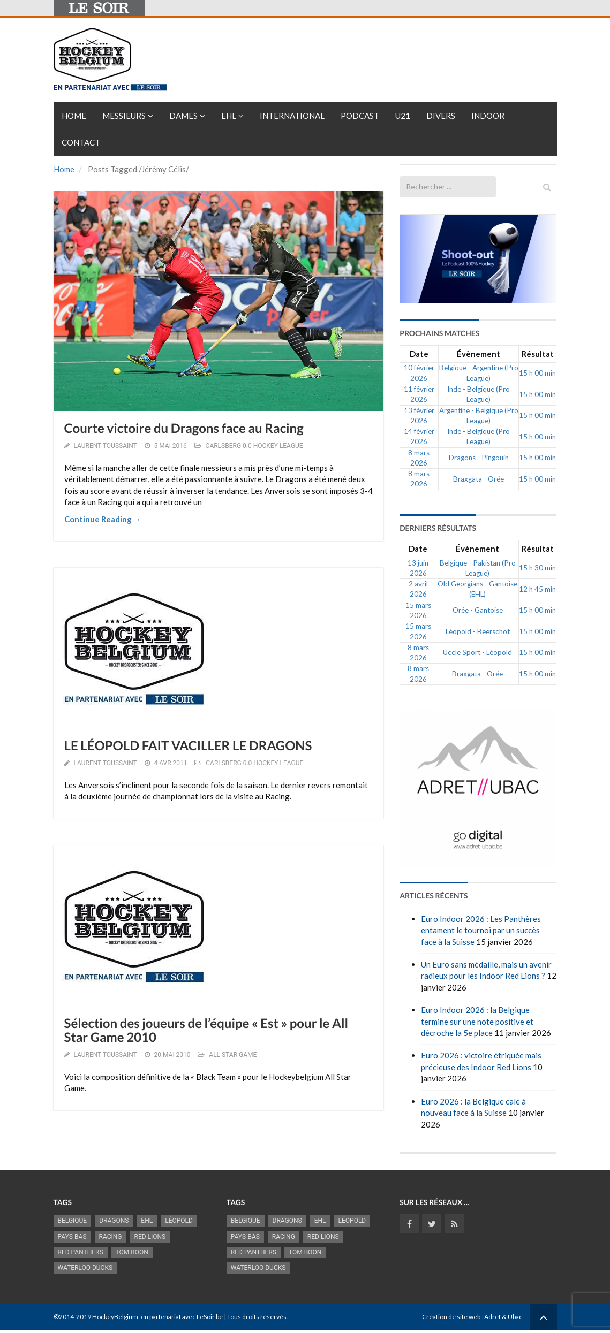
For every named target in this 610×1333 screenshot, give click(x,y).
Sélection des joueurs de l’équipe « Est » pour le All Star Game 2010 (206, 1030)
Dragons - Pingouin (479, 457)
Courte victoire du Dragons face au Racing (184, 428)
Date (419, 354)
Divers (440, 115)
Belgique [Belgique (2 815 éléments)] (72, 1220)
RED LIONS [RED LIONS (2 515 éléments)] (150, 1236)
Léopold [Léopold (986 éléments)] (179, 1220)
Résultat (538, 354)
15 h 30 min (537, 567)
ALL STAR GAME (233, 1054)
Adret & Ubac (503, 1317)
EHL (228, 115)
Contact (81, 142)
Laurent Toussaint (105, 446)
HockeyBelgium (115, 1317)
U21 (402, 115)
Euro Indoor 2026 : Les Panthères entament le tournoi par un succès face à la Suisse (481, 930)
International (292, 115)
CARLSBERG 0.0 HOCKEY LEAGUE (254, 446)
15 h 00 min (537, 373)
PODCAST (360, 115)
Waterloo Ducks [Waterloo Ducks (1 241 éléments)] (85, 1267)
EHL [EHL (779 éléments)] (147, 1220)
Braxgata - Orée (478, 479)
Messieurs (124, 115)
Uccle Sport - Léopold (477, 652)
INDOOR (487, 115)
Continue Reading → (102, 519)
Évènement (478, 354)
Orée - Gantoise (478, 610)
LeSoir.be (210, 1317)
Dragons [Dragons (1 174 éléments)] (114, 1220)
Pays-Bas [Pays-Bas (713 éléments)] (72, 1236)
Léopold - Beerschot (478, 631)
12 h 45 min (537, 589)
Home (74, 115)
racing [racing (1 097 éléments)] (110, 1236)
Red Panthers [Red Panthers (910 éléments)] (80, 1252)
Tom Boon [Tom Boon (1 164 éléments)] (132, 1252)
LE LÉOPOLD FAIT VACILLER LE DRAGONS (188, 745)
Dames (183, 115)
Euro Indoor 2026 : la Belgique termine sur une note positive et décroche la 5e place (477, 1021)
